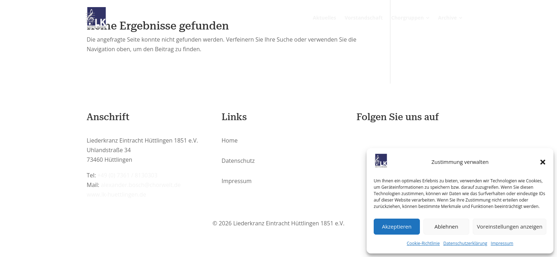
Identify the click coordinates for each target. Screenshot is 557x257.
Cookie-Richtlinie (423, 243)
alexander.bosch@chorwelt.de (141, 185)
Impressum (502, 243)
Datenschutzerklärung (465, 243)
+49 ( (127, 175)
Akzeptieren (396, 226)
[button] (542, 162)
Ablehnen (446, 226)
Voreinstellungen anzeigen (509, 226)
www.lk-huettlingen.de (116, 194)
